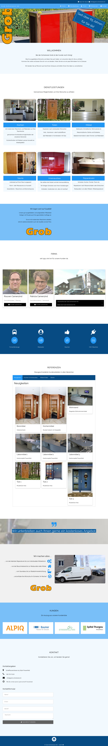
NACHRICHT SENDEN (28, 722)
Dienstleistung (73, 6)
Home (63, 6)
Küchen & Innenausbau (31, 377)
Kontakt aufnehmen (15, 304)
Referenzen (93, 6)
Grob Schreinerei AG (10, 6)
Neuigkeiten (17, 377)
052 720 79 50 (84, 2)
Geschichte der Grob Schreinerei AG (80, 301)
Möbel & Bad (44, 377)
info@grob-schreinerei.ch (98, 2)
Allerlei (52, 377)
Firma (83, 6)
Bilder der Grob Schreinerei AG (80, 305)
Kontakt (103, 6)
